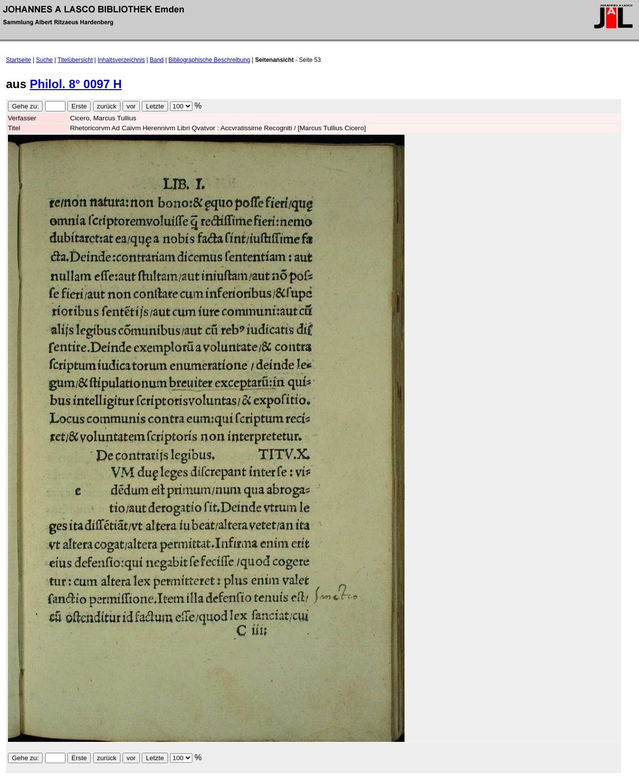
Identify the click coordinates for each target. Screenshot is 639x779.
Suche (44, 59)
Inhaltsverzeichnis (121, 59)
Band (157, 59)
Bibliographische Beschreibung (209, 59)
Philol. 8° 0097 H (76, 84)
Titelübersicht (75, 59)
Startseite (18, 59)
